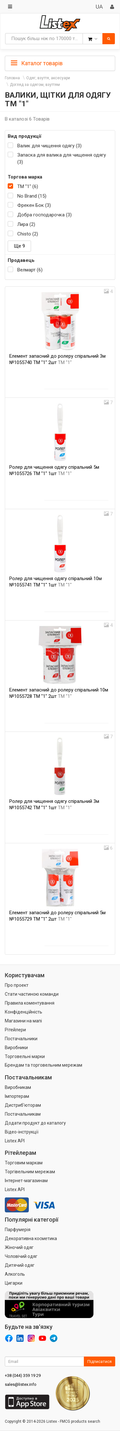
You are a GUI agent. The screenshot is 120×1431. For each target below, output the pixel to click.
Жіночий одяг (19, 1247)
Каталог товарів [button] (37, 63)
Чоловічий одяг (21, 1256)
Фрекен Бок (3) (34, 205)
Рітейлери (15, 1029)
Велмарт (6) (30, 270)
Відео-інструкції (21, 1131)
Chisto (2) (27, 234)
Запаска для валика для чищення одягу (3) (61, 158)
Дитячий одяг (20, 1265)
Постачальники (21, 1038)
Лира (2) (26, 224)
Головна (12, 78)
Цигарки (13, 1283)
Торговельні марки (25, 1056)
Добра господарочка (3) (44, 215)
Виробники (16, 1047)
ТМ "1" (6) (27, 186)
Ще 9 (19, 246)
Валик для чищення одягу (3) (49, 146)
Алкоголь (15, 1274)
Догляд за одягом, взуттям (35, 84)
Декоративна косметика (31, 1238)
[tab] (60, 62)
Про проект (16, 985)
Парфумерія (17, 1229)
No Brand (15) (31, 196)
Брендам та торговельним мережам (43, 1065)
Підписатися (99, 1361)
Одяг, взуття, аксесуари (48, 78)
